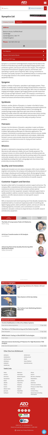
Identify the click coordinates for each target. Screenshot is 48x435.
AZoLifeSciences (28, 363)
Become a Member (36, 376)
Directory (6, 376)
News (5, 372)
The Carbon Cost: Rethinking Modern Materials (29, 309)
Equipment (6, 378)
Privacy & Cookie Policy (36, 386)
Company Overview (8, 22)
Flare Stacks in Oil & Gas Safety (27, 297)
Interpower (7, 331)
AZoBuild (6, 363)
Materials (19, 378)
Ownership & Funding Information (36, 393)
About (32, 372)
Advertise (33, 382)
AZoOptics (6, 361)
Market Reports (21, 376)
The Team (19, 393)
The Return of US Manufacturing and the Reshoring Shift (20, 329)
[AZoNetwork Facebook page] (22, 410)
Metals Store (7, 389)
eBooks (5, 382)
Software (6, 393)
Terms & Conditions (36, 384)
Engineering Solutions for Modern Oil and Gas (30, 286)
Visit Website (7, 51)
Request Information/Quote (11, 55)
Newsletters (34, 378)
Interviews (20, 374)
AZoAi (25, 359)
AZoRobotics (7, 357)
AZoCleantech (7, 359)
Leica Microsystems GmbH (11, 346)
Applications (20, 380)
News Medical (27, 361)
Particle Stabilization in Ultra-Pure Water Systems (18, 323)
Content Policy (34, 391)
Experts (19, 389)
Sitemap (33, 389)
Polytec (6, 338)
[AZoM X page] (25, 410)
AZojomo (19, 384)
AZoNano (6, 355)
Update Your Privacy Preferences (24, 430)
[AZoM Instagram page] (29, 410)
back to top (43, 398)
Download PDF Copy (9, 59)
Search (32, 374)
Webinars (19, 372)
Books (5, 380)
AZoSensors (27, 355)
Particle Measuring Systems (11, 325)
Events (5, 386)
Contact (33, 380)
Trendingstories (39, 218)
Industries (20, 382)
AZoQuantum (27, 357)
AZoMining (6, 365)
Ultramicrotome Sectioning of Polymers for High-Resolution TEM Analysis (23, 342)
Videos (5, 384)
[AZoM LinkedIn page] (19, 410)
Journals (6, 391)
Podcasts (19, 386)
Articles (6, 374)
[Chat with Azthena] (44, 432)
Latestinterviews (8, 218)
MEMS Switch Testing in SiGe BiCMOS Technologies (18, 335)
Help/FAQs (20, 391)
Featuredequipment (24, 218)
